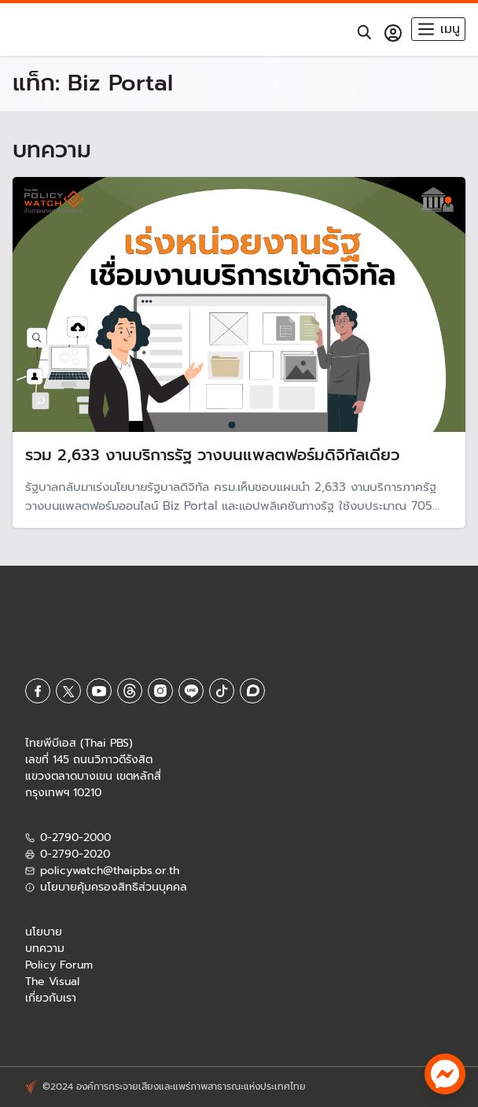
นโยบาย (43, 932)
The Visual (52, 981)
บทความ (44, 948)
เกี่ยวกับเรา (50, 998)
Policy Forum (59, 965)
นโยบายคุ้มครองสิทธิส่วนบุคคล (113, 887)
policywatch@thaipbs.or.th (109, 870)
